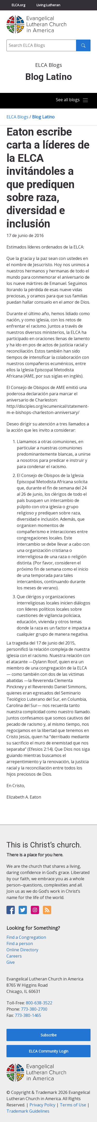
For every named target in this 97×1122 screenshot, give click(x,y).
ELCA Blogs (17, 117)
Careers (14, 956)
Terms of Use (73, 1105)
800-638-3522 (39, 1003)
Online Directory (22, 950)
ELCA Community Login (48, 1051)
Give (10, 962)
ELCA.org (18, 5)
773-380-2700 (34, 1009)
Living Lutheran (48, 5)
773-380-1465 (28, 1015)
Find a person (19, 943)
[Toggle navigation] (72, 100)
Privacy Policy (42, 1105)
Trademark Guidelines (27, 1111)
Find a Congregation (26, 937)
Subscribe (49, 1034)
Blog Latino (43, 117)
